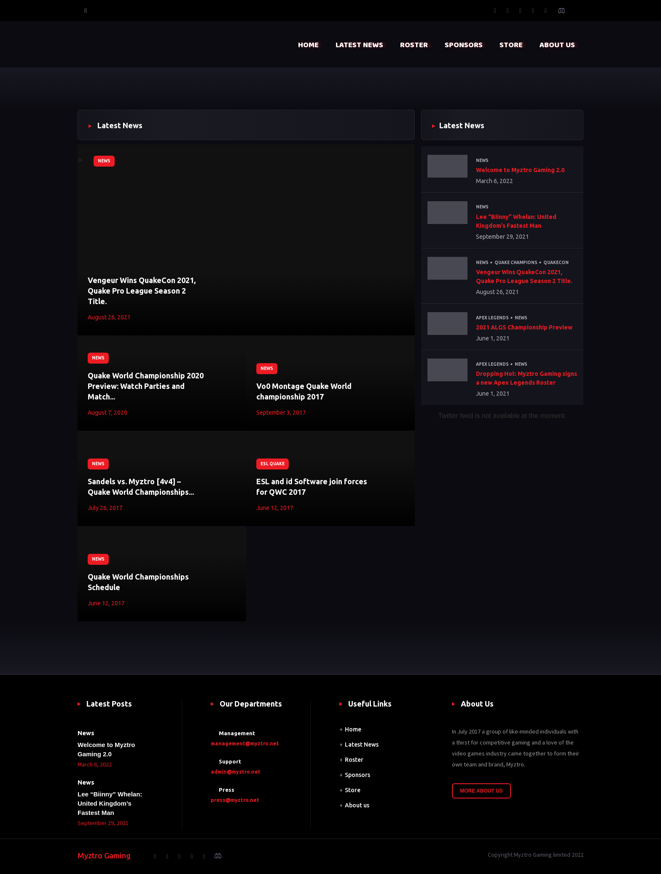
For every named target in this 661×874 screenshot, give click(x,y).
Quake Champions (515, 262)
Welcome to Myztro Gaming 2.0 (520, 170)
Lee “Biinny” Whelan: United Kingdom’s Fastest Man (516, 221)
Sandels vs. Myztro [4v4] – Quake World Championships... (141, 486)
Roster (354, 759)
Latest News (362, 744)
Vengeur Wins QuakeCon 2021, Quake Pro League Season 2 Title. (142, 290)
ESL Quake (273, 463)
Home (353, 729)
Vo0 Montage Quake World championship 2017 (304, 391)
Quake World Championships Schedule (138, 581)
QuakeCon (556, 262)
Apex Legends (492, 318)
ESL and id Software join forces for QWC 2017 (311, 486)
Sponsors (357, 774)
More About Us (481, 791)
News (104, 161)
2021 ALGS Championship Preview (524, 327)
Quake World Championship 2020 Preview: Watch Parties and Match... (146, 386)
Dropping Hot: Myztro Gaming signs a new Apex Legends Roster (526, 378)
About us (357, 805)
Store (352, 790)
